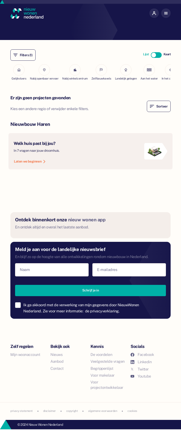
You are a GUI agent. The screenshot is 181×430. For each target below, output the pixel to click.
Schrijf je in (90, 290)
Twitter (140, 369)
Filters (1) (23, 55)
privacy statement (21, 411)
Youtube (141, 376)
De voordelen (101, 354)
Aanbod (56, 361)
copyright (72, 411)
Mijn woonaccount (25, 354)
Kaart (167, 54)
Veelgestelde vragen (107, 361)
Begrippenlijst (101, 368)
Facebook (142, 354)
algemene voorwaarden (102, 411)
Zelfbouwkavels (101, 72)
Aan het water (149, 72)
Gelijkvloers (19, 72)
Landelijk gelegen (126, 72)
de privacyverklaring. (102, 311)
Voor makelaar (102, 375)
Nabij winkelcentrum (75, 72)
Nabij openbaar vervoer (44, 72)
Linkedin (141, 362)
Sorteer (159, 106)
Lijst (146, 54)
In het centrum (171, 72)
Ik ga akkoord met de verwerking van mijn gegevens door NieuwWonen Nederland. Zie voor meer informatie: (81, 308)
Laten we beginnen (29, 161)
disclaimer (49, 411)
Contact (57, 368)
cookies (132, 411)
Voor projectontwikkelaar (106, 385)
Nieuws (56, 354)
